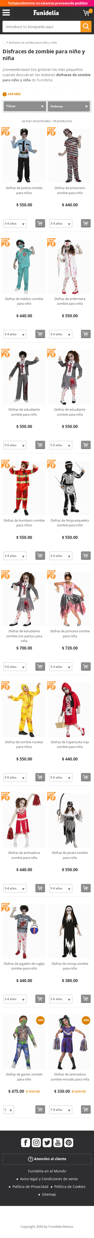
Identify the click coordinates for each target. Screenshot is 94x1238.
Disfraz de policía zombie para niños (24, 190)
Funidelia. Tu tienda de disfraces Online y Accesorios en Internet (46, 13)
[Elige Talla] (15, 223)
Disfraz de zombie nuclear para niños (24, 744)
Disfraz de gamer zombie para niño (24, 1076)
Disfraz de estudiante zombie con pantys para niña (24, 636)
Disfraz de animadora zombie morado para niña (70, 1076)
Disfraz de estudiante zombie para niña (69, 412)
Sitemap (49, 1194)
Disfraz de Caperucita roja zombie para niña (70, 744)
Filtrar (11, 106)
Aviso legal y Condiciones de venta (49, 1178)
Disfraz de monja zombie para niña (70, 966)
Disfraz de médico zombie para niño (24, 301)
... (4, 43)
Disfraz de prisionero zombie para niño (70, 190)
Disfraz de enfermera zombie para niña (69, 301)
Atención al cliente (47, 1159)
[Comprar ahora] (40, 223)
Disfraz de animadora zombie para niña (24, 855)
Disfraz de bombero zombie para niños (24, 523)
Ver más (14, 94)
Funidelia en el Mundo (47, 1171)
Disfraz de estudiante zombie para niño (24, 412)
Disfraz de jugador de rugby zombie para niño (24, 966)
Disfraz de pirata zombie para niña (70, 855)
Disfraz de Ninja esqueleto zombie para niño (70, 523)
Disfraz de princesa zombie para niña (70, 633)
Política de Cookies (69, 1186)
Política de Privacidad (30, 1186)
